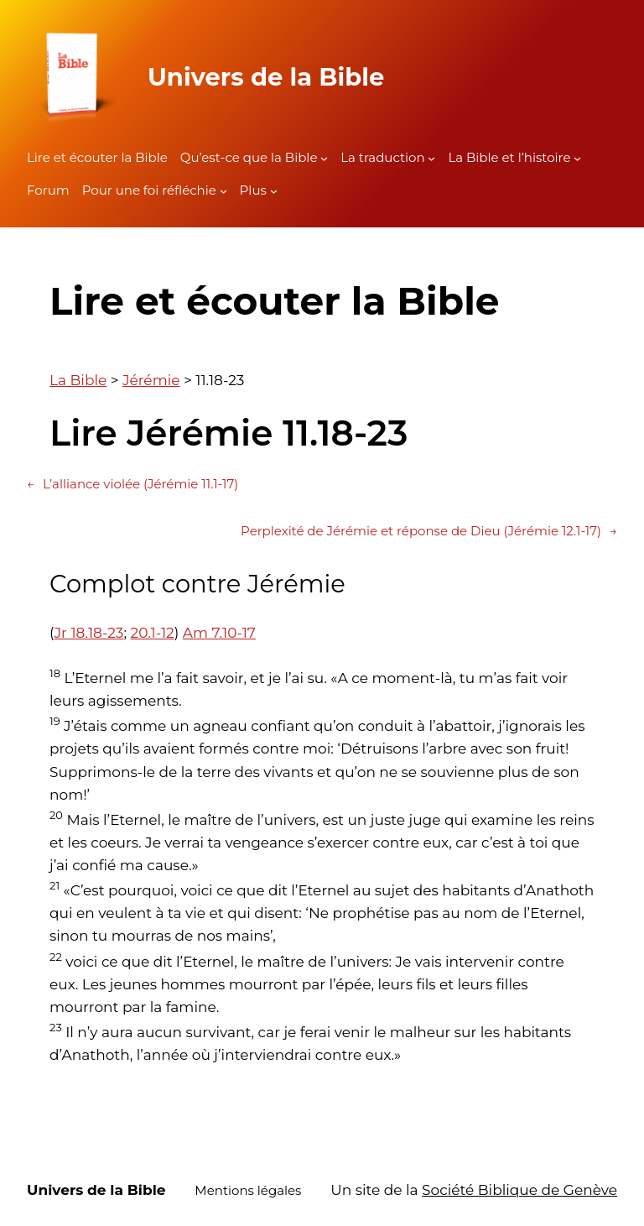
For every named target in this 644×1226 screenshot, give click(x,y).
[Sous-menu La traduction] (431, 158)
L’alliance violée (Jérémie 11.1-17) (132, 484)
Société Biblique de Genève (519, 1190)
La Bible (77, 380)
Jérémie (151, 380)
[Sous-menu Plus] (274, 191)
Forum (48, 190)
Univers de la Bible (266, 76)
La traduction (382, 157)
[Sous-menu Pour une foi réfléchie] (223, 191)
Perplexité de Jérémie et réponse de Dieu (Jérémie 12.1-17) (429, 531)
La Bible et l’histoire (509, 157)
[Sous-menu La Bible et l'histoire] (577, 158)
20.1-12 (152, 632)
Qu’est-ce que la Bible (249, 157)
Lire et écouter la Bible (97, 157)
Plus (253, 190)
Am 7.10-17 (219, 632)
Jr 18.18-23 (89, 632)
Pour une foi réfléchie (149, 190)
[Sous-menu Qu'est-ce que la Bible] (324, 158)
